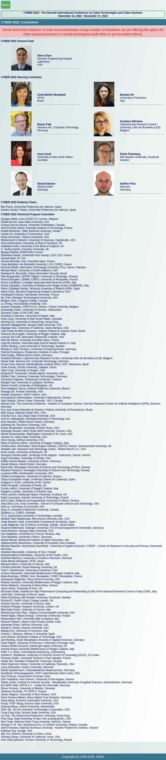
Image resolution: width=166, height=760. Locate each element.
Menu (6, 4)
